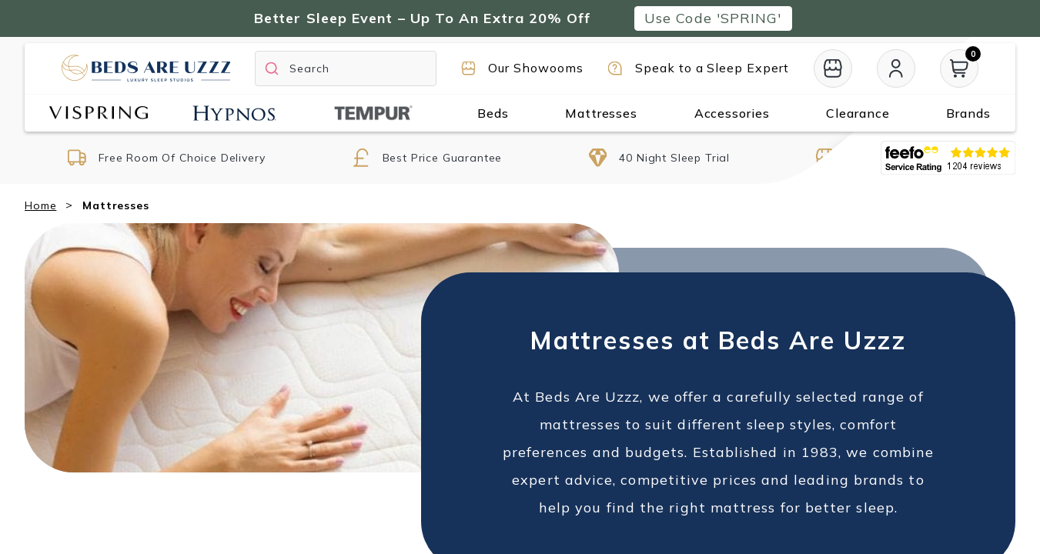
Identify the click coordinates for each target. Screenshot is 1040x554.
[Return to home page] (146, 68)
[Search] (345, 68)
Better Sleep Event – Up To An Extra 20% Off (422, 18)
